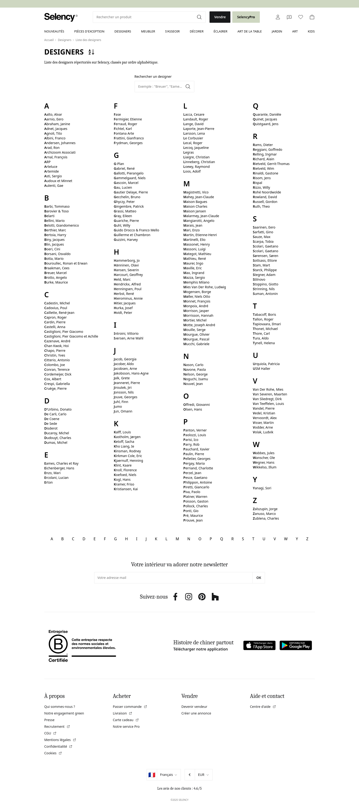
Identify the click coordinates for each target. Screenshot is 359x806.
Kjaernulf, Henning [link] (128, 460)
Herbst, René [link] (124, 293)
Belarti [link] (49, 216)
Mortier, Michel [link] (195, 320)
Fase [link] (117, 114)
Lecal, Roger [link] (193, 143)
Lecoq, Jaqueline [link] (196, 147)
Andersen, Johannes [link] (60, 143)
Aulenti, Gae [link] (53, 185)
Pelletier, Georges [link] (197, 458)
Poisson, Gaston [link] (196, 501)
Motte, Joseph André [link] (199, 325)
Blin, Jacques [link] (54, 244)
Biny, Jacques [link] (54, 239)
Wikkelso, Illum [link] (265, 467)
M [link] (177, 538)
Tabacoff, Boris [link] (264, 314)
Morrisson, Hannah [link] (198, 315)
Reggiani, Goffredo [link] (267, 149)
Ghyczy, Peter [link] (124, 201)
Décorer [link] (197, 31)
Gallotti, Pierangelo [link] (129, 173)
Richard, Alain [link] (263, 159)
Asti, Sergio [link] (53, 176)
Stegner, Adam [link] (264, 274)
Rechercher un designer (153, 76)
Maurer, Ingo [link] (193, 263)
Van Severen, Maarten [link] (270, 394)
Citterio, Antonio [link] (57, 360)
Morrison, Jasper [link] (196, 310)
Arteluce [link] (50, 166)
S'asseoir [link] (172, 31)
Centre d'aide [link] (263, 706)
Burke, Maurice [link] (56, 282)
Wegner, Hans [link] (264, 462)
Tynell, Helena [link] (264, 343)
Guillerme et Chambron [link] (132, 235)
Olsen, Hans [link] (192, 409)
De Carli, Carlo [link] (55, 414)
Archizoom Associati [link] (60, 152)
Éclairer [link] (220, 31)
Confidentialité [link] (58, 746)
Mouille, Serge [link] (194, 329)
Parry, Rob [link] (191, 444)
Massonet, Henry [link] (196, 244)
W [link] (286, 538)
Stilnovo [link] (259, 279)
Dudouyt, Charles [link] (57, 437)
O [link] (199, 538)
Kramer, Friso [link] (124, 484)
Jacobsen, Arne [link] (125, 368)
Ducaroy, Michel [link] (56, 433)
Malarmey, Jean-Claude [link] (201, 216)
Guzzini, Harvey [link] (126, 239)
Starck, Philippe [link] (265, 270)
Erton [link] (48, 482)
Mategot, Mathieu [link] (197, 254)
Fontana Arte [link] (124, 133)
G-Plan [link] (119, 163)
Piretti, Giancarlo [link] (196, 487)
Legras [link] (188, 152)
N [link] (188, 538)
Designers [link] (122, 31)
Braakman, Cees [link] (57, 268)
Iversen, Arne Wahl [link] (128, 338)
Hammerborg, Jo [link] (127, 260)
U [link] (264, 538)
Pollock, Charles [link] (195, 506)
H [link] (126, 538)
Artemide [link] (51, 171)
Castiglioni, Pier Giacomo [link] (63, 331)
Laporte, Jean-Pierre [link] (198, 128)
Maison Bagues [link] (195, 201)
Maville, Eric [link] (192, 268)
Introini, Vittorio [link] (126, 333)
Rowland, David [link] (265, 197)
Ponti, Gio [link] (191, 510)
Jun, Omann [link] (123, 411)
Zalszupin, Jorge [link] (265, 509)
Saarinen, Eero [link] (264, 227)
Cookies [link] (53, 753)
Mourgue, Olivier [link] (196, 334)
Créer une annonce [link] (196, 713)
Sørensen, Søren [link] (265, 255)
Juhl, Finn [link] (121, 401)
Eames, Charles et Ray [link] (61, 463)
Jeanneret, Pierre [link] (127, 382)
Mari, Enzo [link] (191, 230)
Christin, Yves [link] (54, 355)
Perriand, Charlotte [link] (198, 468)
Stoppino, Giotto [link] (265, 284)
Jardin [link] (277, 31)
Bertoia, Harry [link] (55, 235)
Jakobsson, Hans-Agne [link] (131, 373)
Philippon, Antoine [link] (197, 482)
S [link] (243, 538)
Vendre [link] (220, 17)
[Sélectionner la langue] (169, 774)
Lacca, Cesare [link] (194, 114)
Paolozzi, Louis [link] (194, 435)
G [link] (115, 538)
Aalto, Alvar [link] (53, 114)
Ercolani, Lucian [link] (56, 477)
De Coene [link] (52, 419)
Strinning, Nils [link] (264, 289)
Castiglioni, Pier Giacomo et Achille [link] (71, 336)
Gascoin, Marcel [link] (126, 182)
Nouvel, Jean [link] (193, 383)
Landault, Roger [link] (195, 119)
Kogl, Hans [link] (122, 479)
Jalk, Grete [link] (122, 378)
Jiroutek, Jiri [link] (123, 387)
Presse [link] (49, 720)
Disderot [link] (51, 428)
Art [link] (295, 31)
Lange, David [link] (193, 124)
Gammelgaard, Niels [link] (130, 178)
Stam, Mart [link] (261, 265)
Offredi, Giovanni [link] (196, 404)
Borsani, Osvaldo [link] (57, 254)
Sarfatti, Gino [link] (263, 232)
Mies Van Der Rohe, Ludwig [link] (204, 287)
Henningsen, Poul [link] (128, 289)
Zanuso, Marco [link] (264, 513)
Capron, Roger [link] (55, 317)
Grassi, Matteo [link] (125, 211)
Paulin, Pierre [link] (193, 454)
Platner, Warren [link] (195, 496)
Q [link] (221, 538)
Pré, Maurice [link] (193, 515)
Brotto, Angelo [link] (55, 277)
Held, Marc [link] (122, 279)
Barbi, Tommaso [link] (57, 206)
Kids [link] (311, 31)
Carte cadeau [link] (126, 720)
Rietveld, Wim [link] (263, 168)
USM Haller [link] (261, 368)
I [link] (136, 538)
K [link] (156, 538)
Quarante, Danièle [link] (267, 114)
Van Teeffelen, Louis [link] (268, 403)
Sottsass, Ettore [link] (265, 260)
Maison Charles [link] (195, 206)
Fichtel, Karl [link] (123, 128)
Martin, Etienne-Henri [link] (200, 235)
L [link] (166, 538)
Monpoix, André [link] (195, 306)
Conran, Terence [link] (57, 369)
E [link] (94, 538)
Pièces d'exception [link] (89, 31)
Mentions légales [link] (60, 739)
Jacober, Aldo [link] (124, 364)
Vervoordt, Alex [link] (265, 418)
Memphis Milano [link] (196, 282)
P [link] (211, 538)
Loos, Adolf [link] (192, 171)
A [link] (52, 538)
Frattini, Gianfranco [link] (129, 138)
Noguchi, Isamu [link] (195, 379)
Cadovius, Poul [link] (55, 308)
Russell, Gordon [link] (265, 201)
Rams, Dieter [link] (263, 144)
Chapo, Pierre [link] (54, 350)
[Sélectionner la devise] (204, 774)
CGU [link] (50, 733)
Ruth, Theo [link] (261, 206)
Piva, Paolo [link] (191, 492)
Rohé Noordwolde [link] (267, 192)
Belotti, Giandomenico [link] (61, 225)
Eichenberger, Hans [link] (59, 468)
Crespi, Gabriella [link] (57, 383)
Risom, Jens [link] (262, 178)
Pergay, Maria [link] (194, 463)
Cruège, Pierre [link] (55, 388)
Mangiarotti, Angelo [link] (198, 220)
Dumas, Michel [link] (55, 442)
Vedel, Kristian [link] (264, 413)
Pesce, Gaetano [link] (195, 477)
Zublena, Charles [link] (266, 518)
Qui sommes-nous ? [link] (59, 706)
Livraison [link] (123, 713)
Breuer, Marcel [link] (55, 272)
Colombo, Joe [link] (54, 364)
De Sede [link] (50, 423)
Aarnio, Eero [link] (54, 119)
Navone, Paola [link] (194, 369)
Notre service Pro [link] (126, 726)
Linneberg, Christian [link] (199, 162)
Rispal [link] (257, 182)
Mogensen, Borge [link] (197, 291)
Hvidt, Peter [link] (123, 312)
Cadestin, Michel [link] (57, 303)
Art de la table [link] (250, 31)
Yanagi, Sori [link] (262, 488)
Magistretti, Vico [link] (196, 192)
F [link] (105, 538)
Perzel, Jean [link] (192, 473)
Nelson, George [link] (195, 374)
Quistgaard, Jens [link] (266, 124)
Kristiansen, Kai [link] (126, 489)
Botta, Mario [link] (54, 258)
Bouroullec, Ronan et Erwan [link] (66, 263)
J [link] (146, 538)
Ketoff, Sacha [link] (124, 441)
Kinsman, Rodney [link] (127, 451)
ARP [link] (47, 162)
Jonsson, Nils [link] (124, 392)
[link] (61, 17)
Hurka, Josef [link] (123, 308)
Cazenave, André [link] (57, 341)
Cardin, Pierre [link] (55, 322)
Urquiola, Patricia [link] (266, 364)
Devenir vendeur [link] (194, 706)
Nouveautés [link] (54, 31)
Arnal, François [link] (56, 157)
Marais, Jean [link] (192, 225)
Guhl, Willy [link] (122, 225)
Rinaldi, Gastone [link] (265, 173)
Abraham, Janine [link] (57, 124)
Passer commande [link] (130, 706)
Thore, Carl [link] (261, 333)
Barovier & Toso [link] (56, 211)
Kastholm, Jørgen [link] (127, 437)
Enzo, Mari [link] (52, 473)
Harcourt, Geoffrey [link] (128, 274)
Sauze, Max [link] (261, 236)
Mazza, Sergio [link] (194, 277)
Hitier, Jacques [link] (125, 303)
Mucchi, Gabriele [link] (196, 344)
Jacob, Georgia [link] (125, 359)
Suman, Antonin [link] (265, 293)
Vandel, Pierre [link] (264, 408)
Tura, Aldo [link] (261, 338)
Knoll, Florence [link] (125, 470)
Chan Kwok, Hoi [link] (56, 345)
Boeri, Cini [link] (52, 249)
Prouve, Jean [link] (193, 520)
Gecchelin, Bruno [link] (127, 197)
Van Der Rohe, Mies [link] (268, 389)
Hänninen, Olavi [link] (126, 265)
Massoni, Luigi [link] (194, 249)
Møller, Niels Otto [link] (196, 296)
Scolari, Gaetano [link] (265, 246)
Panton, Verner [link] (195, 430)
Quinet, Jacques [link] (265, 119)
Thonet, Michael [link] (265, 328)
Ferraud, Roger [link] (125, 124)
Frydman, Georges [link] (128, 143)
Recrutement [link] (57, 726)
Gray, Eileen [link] (123, 216)
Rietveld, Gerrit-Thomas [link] (271, 163)
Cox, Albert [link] (52, 379)
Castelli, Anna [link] (54, 327)
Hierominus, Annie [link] (128, 298)
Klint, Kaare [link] (123, 465)
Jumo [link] (118, 406)
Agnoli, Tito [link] (53, 133)
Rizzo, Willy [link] (261, 187)
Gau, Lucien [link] (123, 187)
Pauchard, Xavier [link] (196, 449)
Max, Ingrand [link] (193, 272)
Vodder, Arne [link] (263, 427)
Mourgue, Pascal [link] (196, 339)
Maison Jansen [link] (194, 211)
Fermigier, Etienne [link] (128, 119)
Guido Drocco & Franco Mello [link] (136, 230)
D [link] (84, 538)
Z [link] (307, 538)
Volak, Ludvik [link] (263, 432)
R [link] (232, 538)
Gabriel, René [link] (124, 168)
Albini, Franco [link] (54, 138)
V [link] (275, 538)
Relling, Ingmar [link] (265, 154)
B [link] (62, 538)
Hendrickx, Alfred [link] (127, 284)
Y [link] (297, 538)
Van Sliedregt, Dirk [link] (267, 399)
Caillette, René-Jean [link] (59, 312)
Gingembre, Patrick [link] (129, 206)
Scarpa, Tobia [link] (263, 241)
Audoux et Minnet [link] (58, 181)
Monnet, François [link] (196, 301)
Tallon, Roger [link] (263, 319)
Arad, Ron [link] (52, 147)
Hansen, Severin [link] (126, 270)
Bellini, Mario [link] (54, 220)
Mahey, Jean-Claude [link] (198, 197)
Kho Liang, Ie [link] (124, 446)
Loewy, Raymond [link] (196, 166)
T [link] (253, 538)
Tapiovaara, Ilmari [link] (267, 324)
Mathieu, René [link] (194, 258)
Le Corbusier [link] (193, 138)
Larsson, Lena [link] (194, 133)
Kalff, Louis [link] (122, 432)
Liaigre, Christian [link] (196, 157)
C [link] (73, 538)
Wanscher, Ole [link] (264, 457)
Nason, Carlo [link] (193, 364)
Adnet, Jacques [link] (55, 128)
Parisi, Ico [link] (191, 439)
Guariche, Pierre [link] (126, 220)
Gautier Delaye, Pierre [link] (131, 192)
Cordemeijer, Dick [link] (57, 374)
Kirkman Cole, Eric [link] (128, 455)
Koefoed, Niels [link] (125, 474)
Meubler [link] (148, 31)
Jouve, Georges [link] (125, 397)
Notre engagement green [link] (64, 713)
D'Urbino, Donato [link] (58, 409)
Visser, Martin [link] (263, 422)
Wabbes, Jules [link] (264, 453)
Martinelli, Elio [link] (194, 239)
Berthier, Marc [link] (55, 230)
